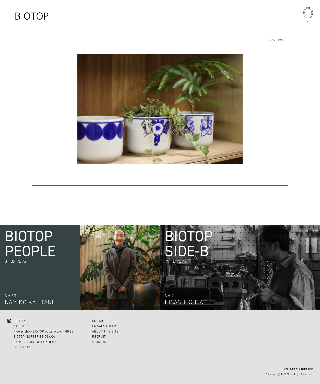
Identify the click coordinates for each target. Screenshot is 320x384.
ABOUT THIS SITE (105, 331)
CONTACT (99, 321)
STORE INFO (101, 342)
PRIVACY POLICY (104, 326)
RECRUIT (99, 336)
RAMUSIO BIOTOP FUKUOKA (35, 342)
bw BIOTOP (21, 347)
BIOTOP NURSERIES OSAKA (34, 336)
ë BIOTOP (20, 326)
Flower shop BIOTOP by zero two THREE (43, 331)
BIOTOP (19, 321)
